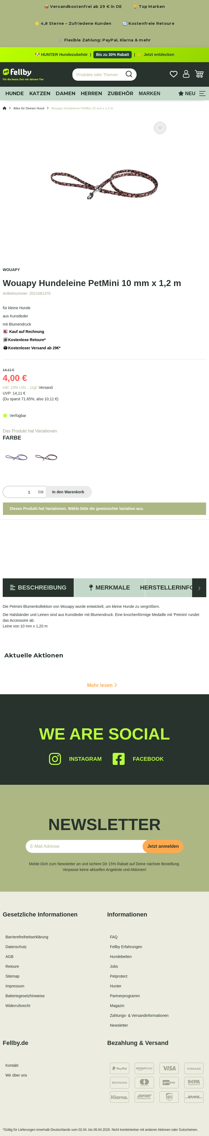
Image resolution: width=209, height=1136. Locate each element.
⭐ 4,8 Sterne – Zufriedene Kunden (73, 23)
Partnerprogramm (125, 996)
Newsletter (119, 1025)
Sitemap (12, 976)
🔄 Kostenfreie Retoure (148, 23)
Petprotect (118, 976)
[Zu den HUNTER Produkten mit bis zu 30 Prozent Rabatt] (104, 54)
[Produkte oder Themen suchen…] (97, 74)
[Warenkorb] (199, 74)
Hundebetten (121, 956)
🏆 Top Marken (149, 6)
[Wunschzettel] (173, 74)
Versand (46, 387)
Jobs (114, 966)
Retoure (12, 966)
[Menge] (19, 492)
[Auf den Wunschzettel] (160, 128)
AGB (9, 956)
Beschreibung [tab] (38, 587)
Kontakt (11, 1065)
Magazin (117, 1005)
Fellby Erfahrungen (126, 947)
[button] (186, 74)
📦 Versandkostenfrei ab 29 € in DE (83, 6)
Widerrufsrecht (17, 1005)
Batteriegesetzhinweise (25, 996)
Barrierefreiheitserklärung (26, 937)
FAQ (114, 937)
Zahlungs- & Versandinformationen (139, 1015)
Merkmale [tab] (109, 587)
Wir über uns (16, 1075)
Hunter (115, 986)
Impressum (14, 986)
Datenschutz (16, 947)
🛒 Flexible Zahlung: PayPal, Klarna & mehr (104, 40)
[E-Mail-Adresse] (86, 846)
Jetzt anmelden (163, 846)
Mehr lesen (102, 685)
